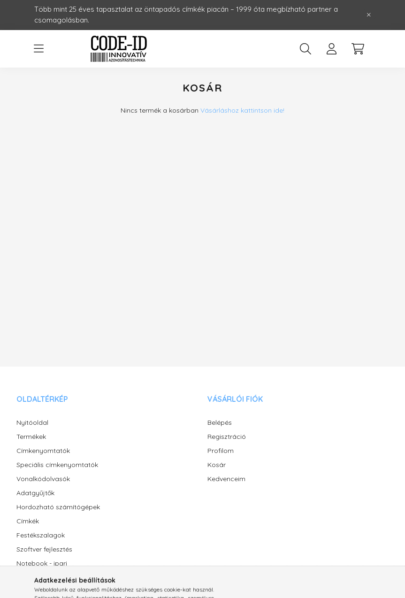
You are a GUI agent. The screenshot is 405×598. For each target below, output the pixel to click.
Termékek (31, 437)
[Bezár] (369, 15)
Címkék (27, 521)
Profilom (220, 451)
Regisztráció (226, 437)
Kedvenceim (226, 479)
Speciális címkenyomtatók (57, 465)
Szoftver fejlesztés (44, 549)
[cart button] (358, 48)
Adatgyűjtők (35, 493)
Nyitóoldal (32, 423)
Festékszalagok (40, 535)
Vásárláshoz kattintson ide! (242, 110)
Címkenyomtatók (43, 451)
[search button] (305, 48)
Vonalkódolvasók (43, 479)
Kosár (216, 465)
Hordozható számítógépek (58, 507)
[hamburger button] (39, 48)
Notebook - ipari (41, 563)
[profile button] (331, 48)
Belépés (219, 423)
